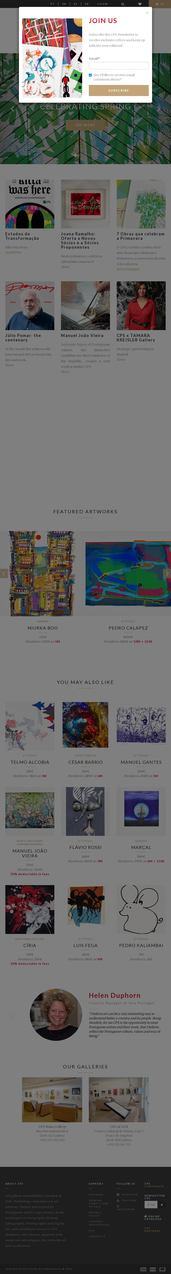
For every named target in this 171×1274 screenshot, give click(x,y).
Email (94, 59)
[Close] (147, 12)
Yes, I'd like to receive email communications (112, 77)
